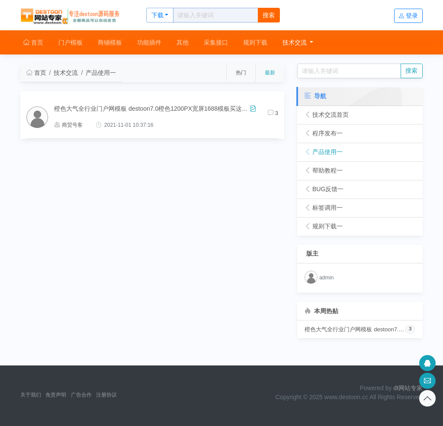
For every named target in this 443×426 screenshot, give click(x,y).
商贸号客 (68, 125)
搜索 (269, 15)
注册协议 (106, 395)
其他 (183, 42)
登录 (408, 15)
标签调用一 (324, 207)
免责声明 (55, 395)
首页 (33, 42)
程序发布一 (324, 133)
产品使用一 (101, 72)
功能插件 (149, 42)
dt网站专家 (408, 387)
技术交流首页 (327, 114)
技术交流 (295, 42)
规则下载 (255, 42)
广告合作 (81, 395)
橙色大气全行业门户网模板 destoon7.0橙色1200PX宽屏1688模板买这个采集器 (355, 329)
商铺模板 (110, 42)
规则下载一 (324, 226)
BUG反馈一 (324, 189)
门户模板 (70, 42)
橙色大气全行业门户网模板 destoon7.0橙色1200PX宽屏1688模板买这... (150, 108)
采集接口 (216, 42)
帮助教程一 (324, 170)
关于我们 (30, 395)
